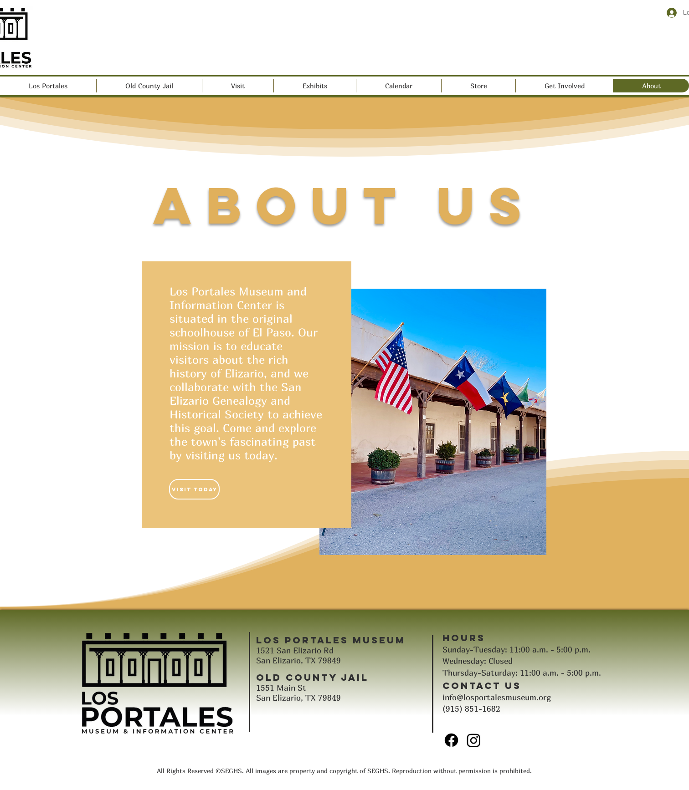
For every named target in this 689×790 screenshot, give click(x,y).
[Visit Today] (194, 489)
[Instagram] (474, 740)
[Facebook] (451, 740)
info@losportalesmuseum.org (496, 697)
